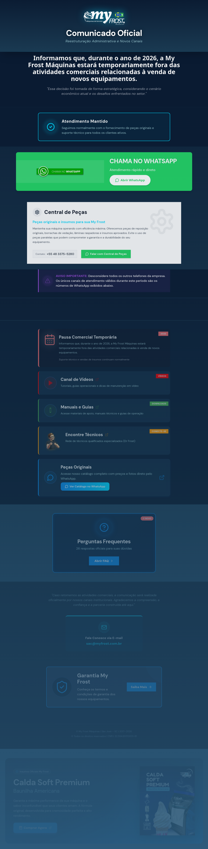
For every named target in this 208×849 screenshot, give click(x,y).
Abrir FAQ (104, 562)
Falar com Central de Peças (106, 256)
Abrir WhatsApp (130, 182)
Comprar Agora (35, 828)
